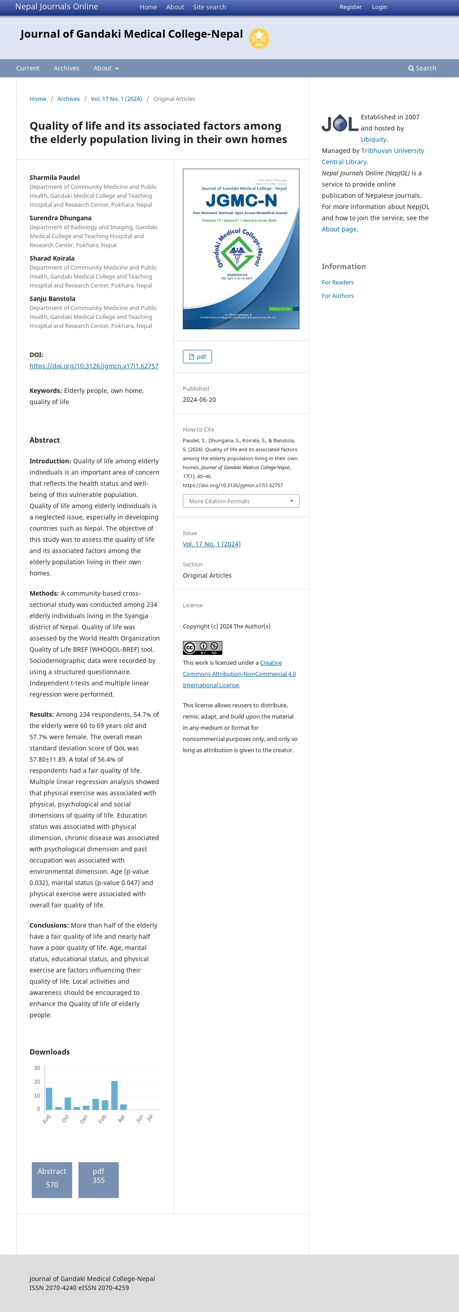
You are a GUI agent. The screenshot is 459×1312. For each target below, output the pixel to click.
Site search (209, 7)
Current (27, 68)
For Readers (338, 282)
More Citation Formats (219, 501)
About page (339, 229)
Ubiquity (373, 139)
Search (422, 68)
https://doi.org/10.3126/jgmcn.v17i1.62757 (94, 366)
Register (351, 7)
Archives (66, 68)
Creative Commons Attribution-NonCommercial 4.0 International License (239, 673)
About (175, 7)
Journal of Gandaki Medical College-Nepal (132, 33)
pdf (200, 357)
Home (148, 7)
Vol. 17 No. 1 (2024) (116, 99)
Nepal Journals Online (56, 6)
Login (379, 7)
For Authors (338, 296)
